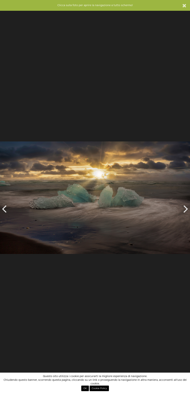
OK (85, 388)
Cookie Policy (99, 388)
